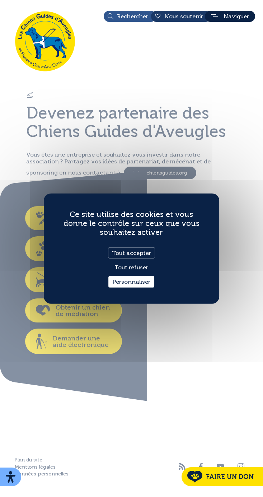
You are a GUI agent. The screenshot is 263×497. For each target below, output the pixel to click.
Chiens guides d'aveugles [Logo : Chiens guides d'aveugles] (44, 41)
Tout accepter (131, 253)
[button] (230, 16)
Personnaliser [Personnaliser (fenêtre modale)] (131, 281)
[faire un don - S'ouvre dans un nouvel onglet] (222, 476)
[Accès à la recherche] (130, 16)
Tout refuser (131, 267)
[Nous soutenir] (181, 16)
